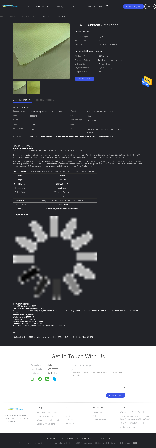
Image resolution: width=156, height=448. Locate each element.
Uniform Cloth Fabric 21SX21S (24, 337)
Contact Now (84, 79)
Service (69, 416)
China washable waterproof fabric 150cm (35, 443)
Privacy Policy (87, 438)
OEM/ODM (97, 412)
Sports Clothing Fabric (46, 424)
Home (30, 6)
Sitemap (70, 438)
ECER (135, 443)
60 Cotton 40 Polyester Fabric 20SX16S (79, 337)
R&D (94, 416)
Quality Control (77, 6)
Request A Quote (134, 6)
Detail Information (21, 99)
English (150, 6)
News (100, 6)
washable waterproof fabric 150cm (50, 337)
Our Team (70, 419)
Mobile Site (105, 438)
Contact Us (90, 6)
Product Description (44, 99)
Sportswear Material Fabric (48, 416)
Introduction (71, 423)
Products (40, 6)
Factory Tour (62, 6)
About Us (50, 6)
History (69, 412)
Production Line (99, 419)
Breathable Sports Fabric (47, 412)
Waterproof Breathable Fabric (49, 420)
